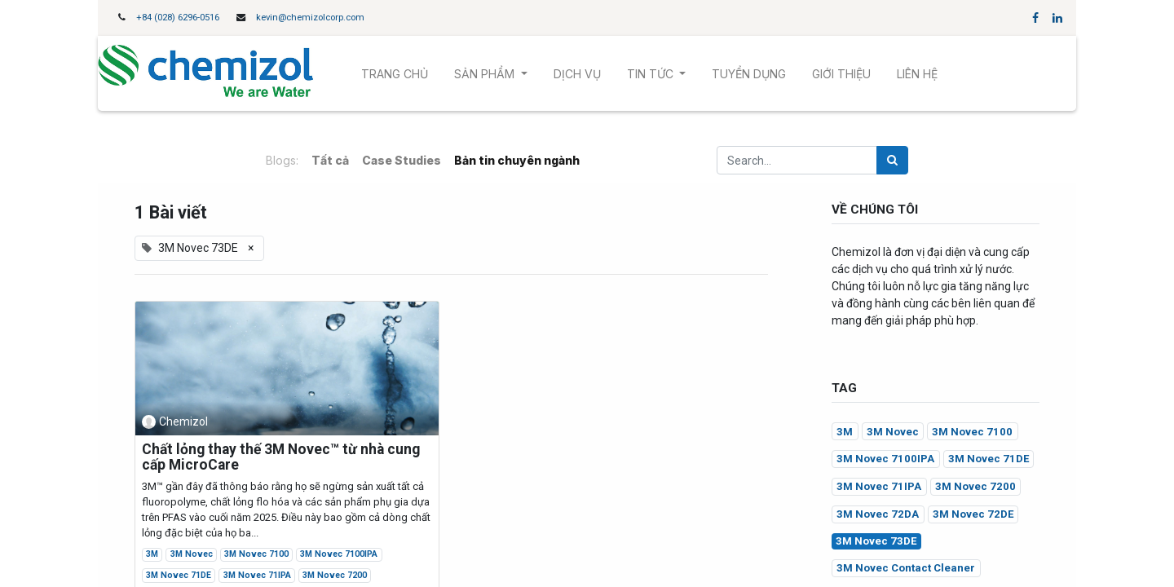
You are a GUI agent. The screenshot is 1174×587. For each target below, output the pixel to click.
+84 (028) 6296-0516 (177, 17)
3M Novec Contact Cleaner (905, 568)
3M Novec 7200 (334, 575)
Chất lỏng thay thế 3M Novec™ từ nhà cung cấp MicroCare (281, 457)
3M (152, 554)
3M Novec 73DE (876, 541)
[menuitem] (394, 74)
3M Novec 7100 (256, 554)
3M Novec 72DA (877, 514)
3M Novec (191, 554)
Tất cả (330, 160)
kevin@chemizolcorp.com (310, 17)
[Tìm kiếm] (892, 160)
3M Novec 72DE (973, 514)
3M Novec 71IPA (257, 575)
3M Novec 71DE (178, 575)
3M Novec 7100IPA (338, 554)
